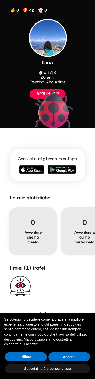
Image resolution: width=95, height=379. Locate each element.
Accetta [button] (69, 357)
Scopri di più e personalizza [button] (47, 369)
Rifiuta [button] (25, 357)
